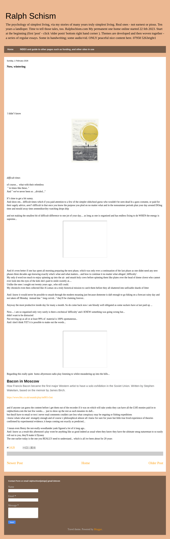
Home (10, 49)
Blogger (98, 529)
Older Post (156, 463)
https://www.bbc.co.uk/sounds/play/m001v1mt (30, 397)
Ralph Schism (30, 15)
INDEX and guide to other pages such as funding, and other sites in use (57, 49)
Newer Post (15, 463)
